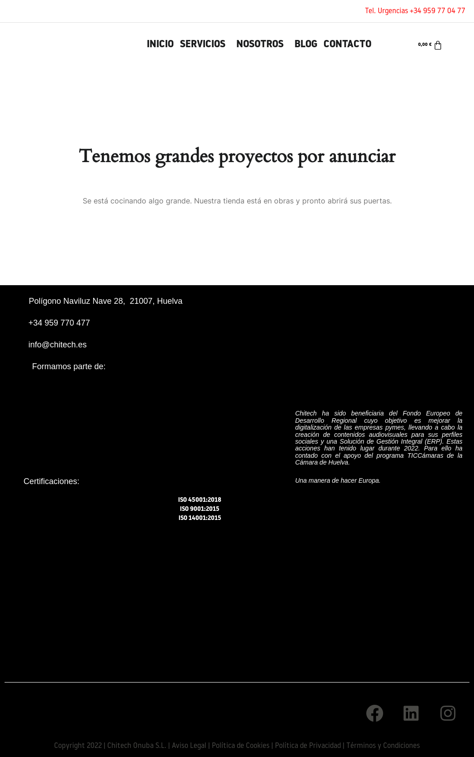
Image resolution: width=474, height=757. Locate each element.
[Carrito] (430, 45)
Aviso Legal (189, 746)
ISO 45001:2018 (200, 500)
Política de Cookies (240, 746)
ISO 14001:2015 (200, 517)
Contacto (347, 45)
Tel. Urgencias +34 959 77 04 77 (415, 11)
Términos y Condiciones (383, 746)
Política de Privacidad (308, 746)
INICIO (160, 45)
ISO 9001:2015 (200, 509)
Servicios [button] (202, 45)
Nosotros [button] (260, 45)
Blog (305, 45)
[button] (205, 45)
